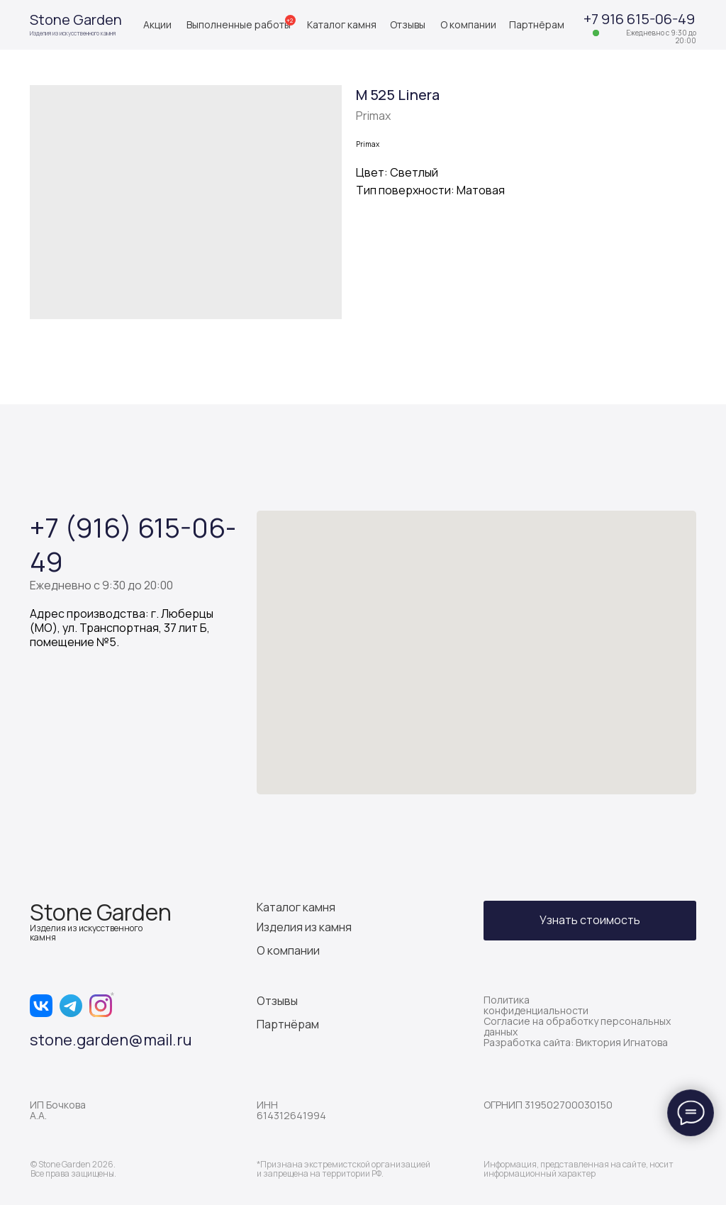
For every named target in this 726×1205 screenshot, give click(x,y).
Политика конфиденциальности (536, 1005)
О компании (468, 24)
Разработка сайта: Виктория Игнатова (576, 1042)
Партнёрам (536, 24)
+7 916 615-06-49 (639, 18)
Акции (157, 24)
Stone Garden (76, 19)
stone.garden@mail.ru (111, 1039)
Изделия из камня (304, 927)
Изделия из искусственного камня (73, 33)
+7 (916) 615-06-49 (133, 544)
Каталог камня (341, 24)
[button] (590, 920)
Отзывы (407, 24)
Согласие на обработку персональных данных (577, 1026)
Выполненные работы (238, 24)
